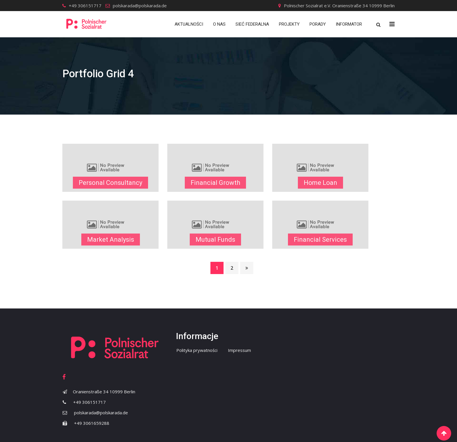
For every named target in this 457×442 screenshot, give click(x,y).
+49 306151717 (85, 5)
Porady (318, 24)
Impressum (239, 350)
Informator (349, 24)
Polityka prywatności (196, 350)
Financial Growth (215, 182)
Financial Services (320, 239)
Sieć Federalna (252, 24)
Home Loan (320, 182)
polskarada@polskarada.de (140, 5)
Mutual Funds (215, 239)
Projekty (289, 24)
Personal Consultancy (110, 182)
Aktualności (189, 24)
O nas (219, 24)
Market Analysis (110, 239)
